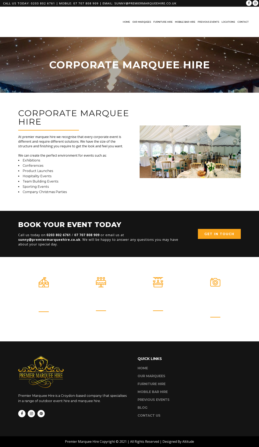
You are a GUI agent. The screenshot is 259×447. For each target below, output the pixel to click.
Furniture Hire (101, 298)
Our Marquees (43, 299)
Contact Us (149, 405)
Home (143, 358)
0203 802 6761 (43, 3)
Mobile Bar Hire (158, 298)
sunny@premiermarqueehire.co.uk (145, 3)
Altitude (188, 431)
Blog (143, 397)
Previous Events (154, 389)
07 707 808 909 (86, 3)
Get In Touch (219, 234)
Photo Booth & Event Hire (215, 301)
